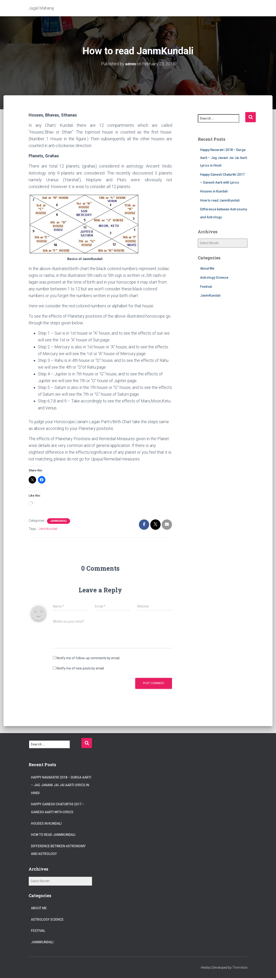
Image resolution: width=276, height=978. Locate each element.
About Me (207, 268)
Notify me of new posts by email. (80, 668)
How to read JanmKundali (220, 200)
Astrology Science (214, 277)
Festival (206, 286)
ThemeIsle (239, 967)
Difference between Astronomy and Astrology (58, 850)
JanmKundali (58, 520)
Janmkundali (48, 528)
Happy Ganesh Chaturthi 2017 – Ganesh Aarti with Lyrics (57, 808)
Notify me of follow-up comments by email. (88, 658)
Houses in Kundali (214, 191)
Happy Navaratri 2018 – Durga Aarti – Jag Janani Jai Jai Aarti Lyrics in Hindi (223, 157)
